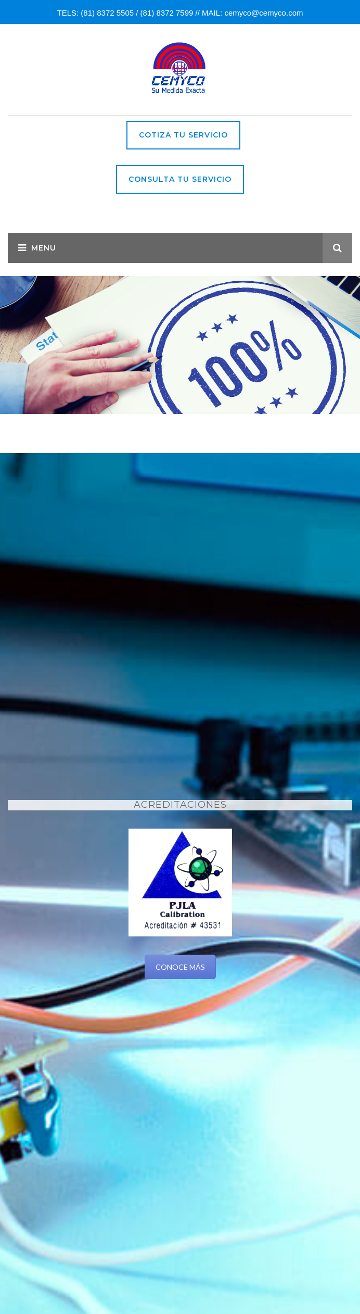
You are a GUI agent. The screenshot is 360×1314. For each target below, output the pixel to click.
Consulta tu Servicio (180, 179)
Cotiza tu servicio (183, 135)
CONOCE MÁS (180, 966)
